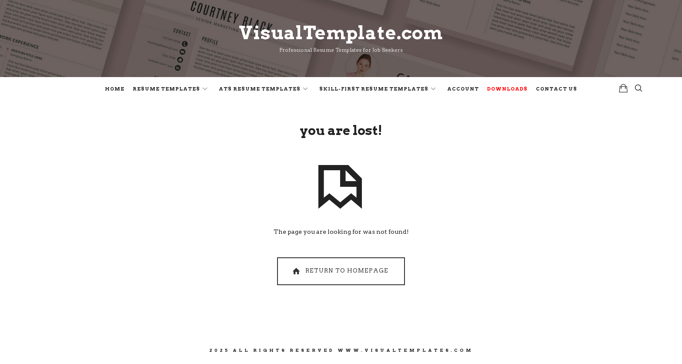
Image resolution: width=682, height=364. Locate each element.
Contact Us (556, 89)
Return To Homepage (339, 271)
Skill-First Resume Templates (373, 89)
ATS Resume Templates (260, 89)
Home (114, 89)
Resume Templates (166, 89)
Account (463, 89)
